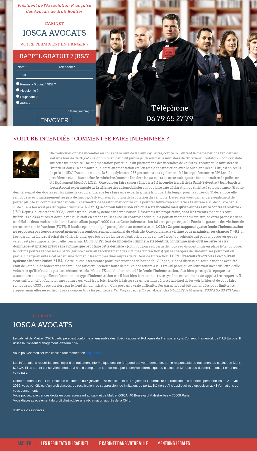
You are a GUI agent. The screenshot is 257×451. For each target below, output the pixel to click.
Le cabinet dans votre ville (122, 443)
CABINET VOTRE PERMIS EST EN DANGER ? (54, 33)
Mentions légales (173, 443)
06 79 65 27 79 (170, 118)
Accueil (25, 443)
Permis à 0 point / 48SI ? (36, 84)
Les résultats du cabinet (64, 443)
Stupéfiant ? (27, 96)
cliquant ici (93, 353)
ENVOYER (54, 120)
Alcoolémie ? (27, 90)
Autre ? (23, 103)
